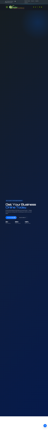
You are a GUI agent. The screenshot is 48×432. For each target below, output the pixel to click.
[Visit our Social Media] (33, 7)
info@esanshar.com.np (10, 2)
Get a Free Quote (11, 217)
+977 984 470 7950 (9, 1)
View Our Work (22, 217)
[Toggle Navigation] (7, 7)
